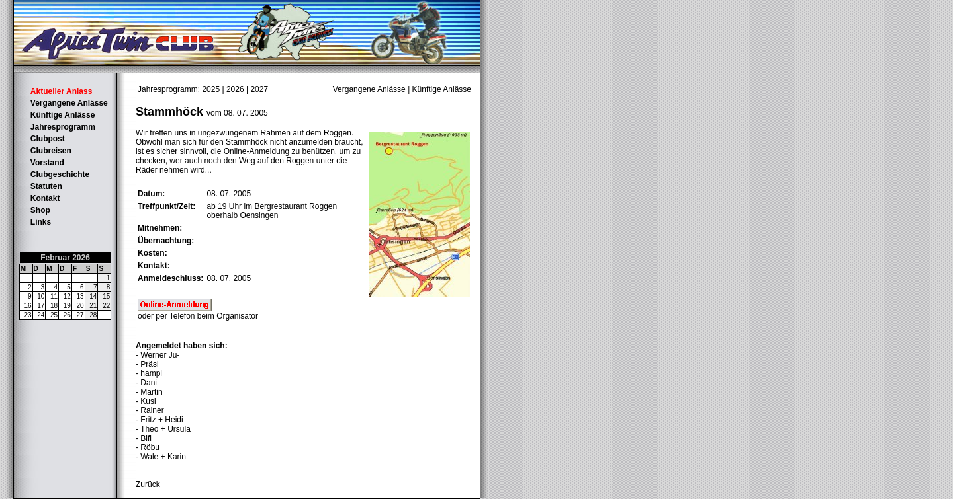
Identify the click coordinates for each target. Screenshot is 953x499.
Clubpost (47, 138)
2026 (235, 89)
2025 (211, 89)
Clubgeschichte (59, 174)
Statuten (46, 186)
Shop (40, 210)
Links (40, 222)
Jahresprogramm (62, 127)
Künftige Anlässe (62, 115)
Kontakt (45, 198)
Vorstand (47, 162)
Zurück (148, 484)
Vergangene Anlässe (69, 103)
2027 (259, 89)
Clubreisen (50, 150)
